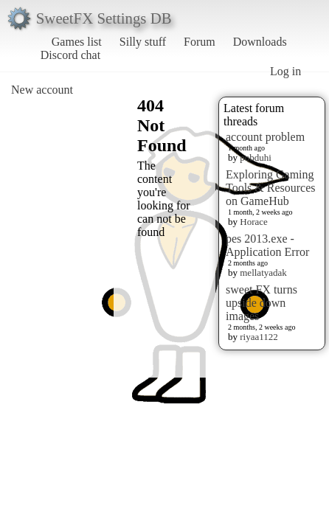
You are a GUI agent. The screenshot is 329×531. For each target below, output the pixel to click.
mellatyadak (263, 272)
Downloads (260, 41)
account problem (265, 137)
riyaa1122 (259, 336)
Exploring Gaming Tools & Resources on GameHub (271, 187)
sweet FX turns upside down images (261, 302)
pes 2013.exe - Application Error (267, 245)
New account (42, 89)
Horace (254, 221)
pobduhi (255, 157)
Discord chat (70, 55)
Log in (285, 71)
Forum (199, 41)
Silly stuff (143, 41)
